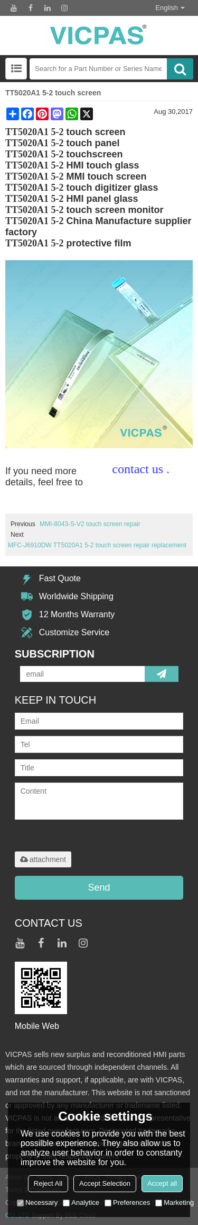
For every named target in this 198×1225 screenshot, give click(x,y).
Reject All (48, 1183)
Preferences (127, 1202)
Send (99, 887)
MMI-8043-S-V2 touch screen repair (90, 524)
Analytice (81, 1202)
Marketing (174, 1202)
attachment (43, 859)
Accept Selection (104, 1183)
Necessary (37, 1202)
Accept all (162, 1183)
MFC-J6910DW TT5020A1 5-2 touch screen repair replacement (97, 545)
